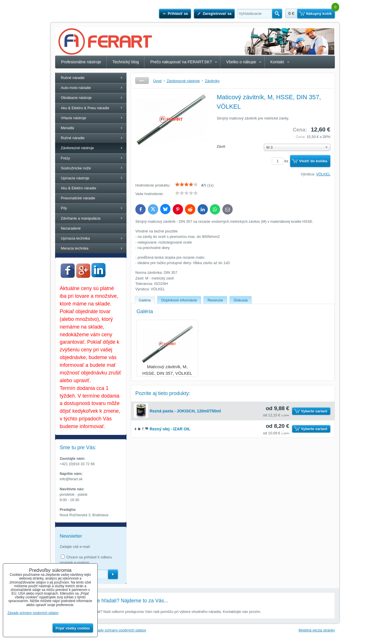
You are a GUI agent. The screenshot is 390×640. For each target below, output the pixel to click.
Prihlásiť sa (178, 13)
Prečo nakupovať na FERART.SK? (181, 62)
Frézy (65, 158)
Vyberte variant (314, 411)
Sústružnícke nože (76, 168)
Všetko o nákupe (241, 62)
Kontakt (277, 62)
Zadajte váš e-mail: (75, 546)
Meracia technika (75, 248)
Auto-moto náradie (76, 88)
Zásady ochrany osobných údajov (119, 630)
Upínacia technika (75, 238)
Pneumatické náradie (78, 198)
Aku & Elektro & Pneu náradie (85, 108)
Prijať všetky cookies (73, 628)
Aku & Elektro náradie (78, 188)
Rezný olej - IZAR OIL (170, 429)
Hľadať (277, 14)
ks (281, 161)
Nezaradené (71, 228)
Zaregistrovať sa (217, 13)
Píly (64, 208)
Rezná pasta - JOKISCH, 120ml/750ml (185, 411)
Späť (142, 80)
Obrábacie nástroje (76, 98)
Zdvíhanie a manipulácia (80, 218)
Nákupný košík (319, 13)
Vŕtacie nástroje (73, 118)
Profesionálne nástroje (81, 62)
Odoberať (113, 574)
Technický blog (125, 62)
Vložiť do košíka (313, 161)
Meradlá (67, 128)
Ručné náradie (73, 78)
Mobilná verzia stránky (317, 630)
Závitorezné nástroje (77, 148)
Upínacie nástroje (75, 178)
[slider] (186, 184)
